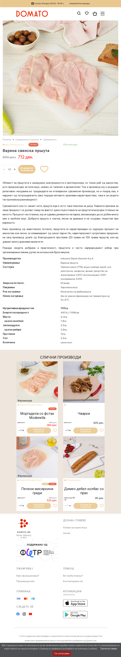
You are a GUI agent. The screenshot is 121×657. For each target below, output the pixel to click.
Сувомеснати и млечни (27, 139)
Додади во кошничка (27, 169)
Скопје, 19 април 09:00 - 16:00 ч (47, 3)
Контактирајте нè (73, 581)
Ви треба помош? (73, 575)
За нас (66, 533)
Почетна (7, 139)
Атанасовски (74, 480)
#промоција (70, 144)
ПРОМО (33, 144)
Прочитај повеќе (108, 648)
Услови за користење (75, 527)
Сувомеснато (49, 139)
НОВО (44, 484)
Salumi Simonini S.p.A (14, 145)
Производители (25, 581)
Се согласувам (61, 653)
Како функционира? (27, 575)
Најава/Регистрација (79, 3)
